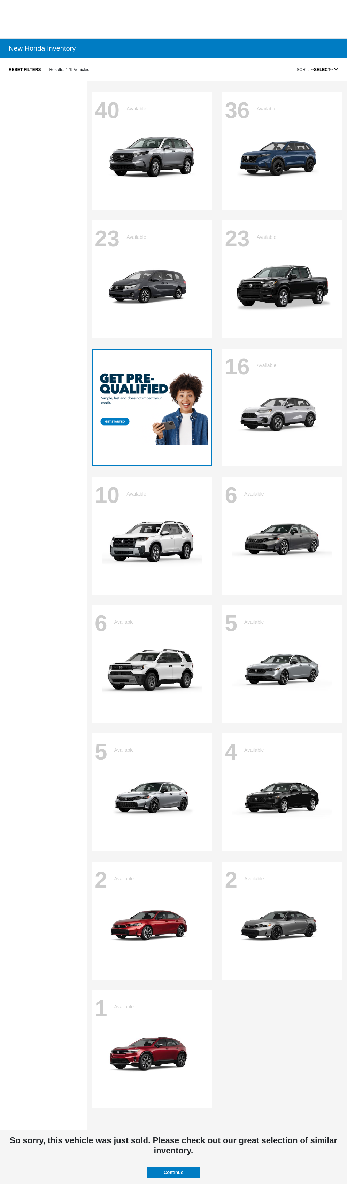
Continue (173, 1172)
